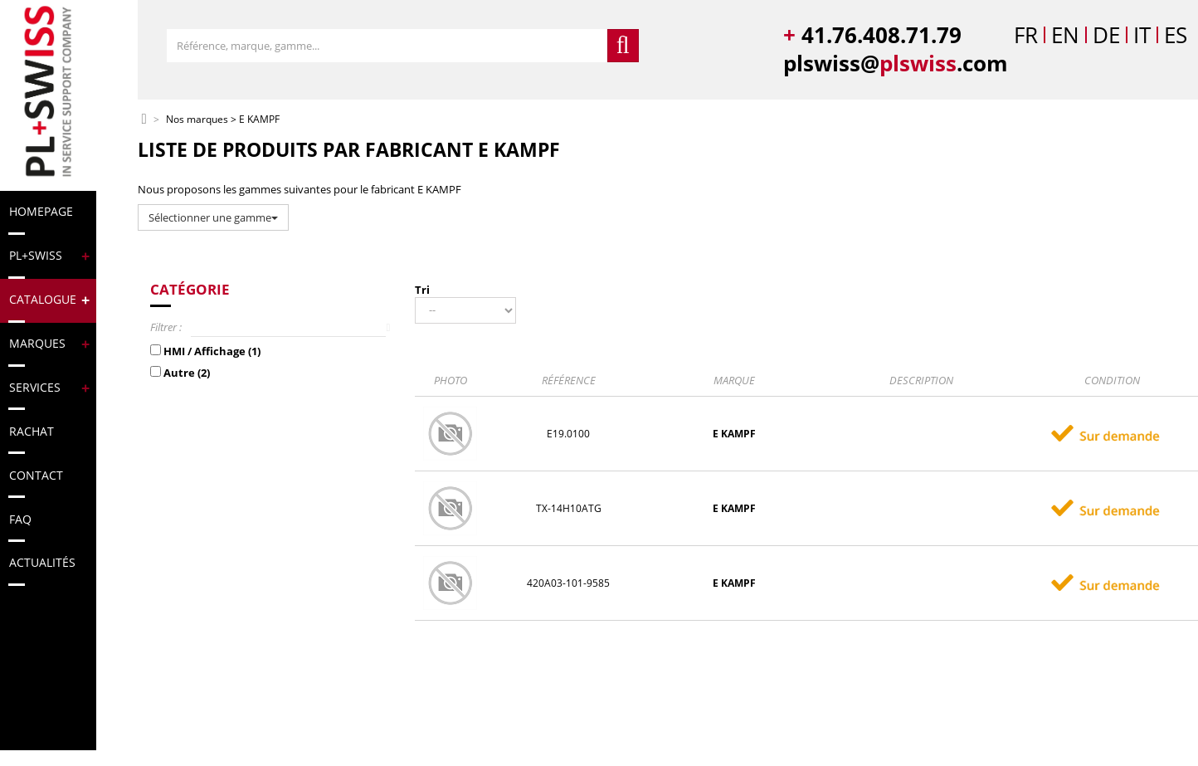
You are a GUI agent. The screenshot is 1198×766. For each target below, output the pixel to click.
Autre (186, 372)
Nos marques (197, 120)
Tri (422, 289)
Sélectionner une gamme (213, 217)
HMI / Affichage (212, 351)
